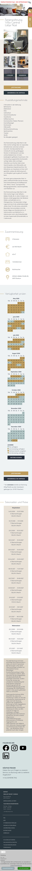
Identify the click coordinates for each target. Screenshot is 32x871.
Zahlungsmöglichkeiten (10, 842)
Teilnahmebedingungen (9, 844)
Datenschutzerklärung (9, 825)
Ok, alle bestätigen (24, 868)
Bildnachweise (7, 830)
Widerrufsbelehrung (9, 828)
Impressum (6, 833)
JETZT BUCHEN (16, 87)
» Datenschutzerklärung (16, 865)
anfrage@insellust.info (9, 801)
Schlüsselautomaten (9, 839)
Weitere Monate (16, 457)
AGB (4, 820)
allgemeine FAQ (10, 778)
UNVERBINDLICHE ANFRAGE (16, 93)
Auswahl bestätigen (8, 868)
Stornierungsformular (9, 823)
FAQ (4, 817)
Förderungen (7, 847)
